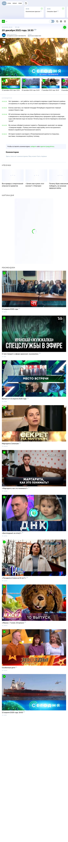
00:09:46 (4, 114)
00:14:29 (4, 125)
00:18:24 (4, 134)
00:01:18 (4, 101)
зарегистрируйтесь (47, 146)
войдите (34, 146)
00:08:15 (4, 108)
